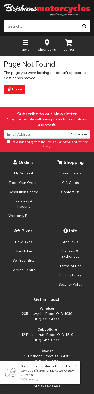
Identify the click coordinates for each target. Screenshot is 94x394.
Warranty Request (23, 215)
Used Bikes (24, 251)
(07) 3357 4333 (47, 319)
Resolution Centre (23, 192)
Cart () (68, 45)
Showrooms (47, 45)
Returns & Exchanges (70, 254)
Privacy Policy (70, 275)
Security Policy (70, 284)
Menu (25, 45)
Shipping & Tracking (24, 204)
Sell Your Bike (24, 260)
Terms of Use (70, 266)
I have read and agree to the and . (47, 144)
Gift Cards (70, 182)
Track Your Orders (23, 182)
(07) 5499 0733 (47, 340)
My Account (23, 173)
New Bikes (23, 242)
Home (14, 89)
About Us (70, 242)
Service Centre (23, 270)
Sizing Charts (70, 173)
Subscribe (79, 134)
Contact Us (70, 192)
